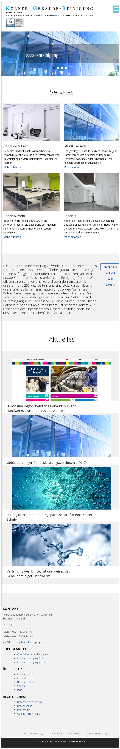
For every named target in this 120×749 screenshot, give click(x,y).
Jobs (19, 690)
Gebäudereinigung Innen (31, 662)
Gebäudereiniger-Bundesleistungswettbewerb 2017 (46, 462)
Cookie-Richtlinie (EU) (29, 713)
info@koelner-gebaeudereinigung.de (23, 642)
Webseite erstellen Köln (73, 741)
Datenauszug (24, 706)
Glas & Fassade (75, 146)
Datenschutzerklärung (29, 702)
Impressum (23, 709)
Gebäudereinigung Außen (31, 658)
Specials (70, 216)
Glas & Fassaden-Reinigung (32, 654)
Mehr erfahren (12, 167)
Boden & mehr (14, 216)
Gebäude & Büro (16, 146)
